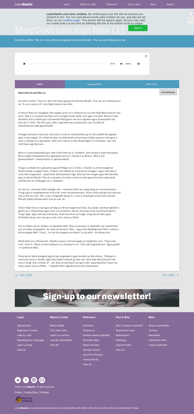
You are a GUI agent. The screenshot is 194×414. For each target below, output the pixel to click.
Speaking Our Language (30, 340)
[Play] (24, 64)
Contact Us (42, 380)
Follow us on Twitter (18, 380)
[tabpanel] (97, 179)
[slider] (68, 64)
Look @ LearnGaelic (61, 340)
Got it (138, 28)
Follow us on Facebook (26, 380)
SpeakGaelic (24, 325)
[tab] (40, 84)
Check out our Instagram (34, 380)
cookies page (71, 20)
